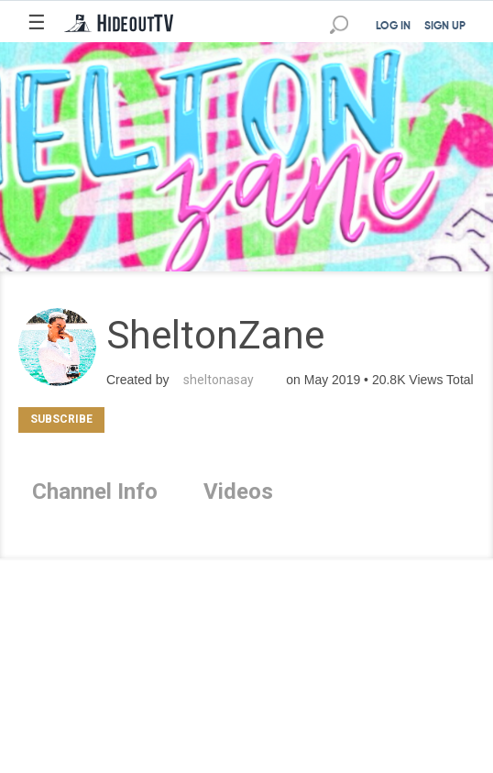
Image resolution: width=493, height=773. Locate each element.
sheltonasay (218, 379)
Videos (238, 491)
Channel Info (95, 491)
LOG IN (393, 26)
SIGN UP (445, 26)
